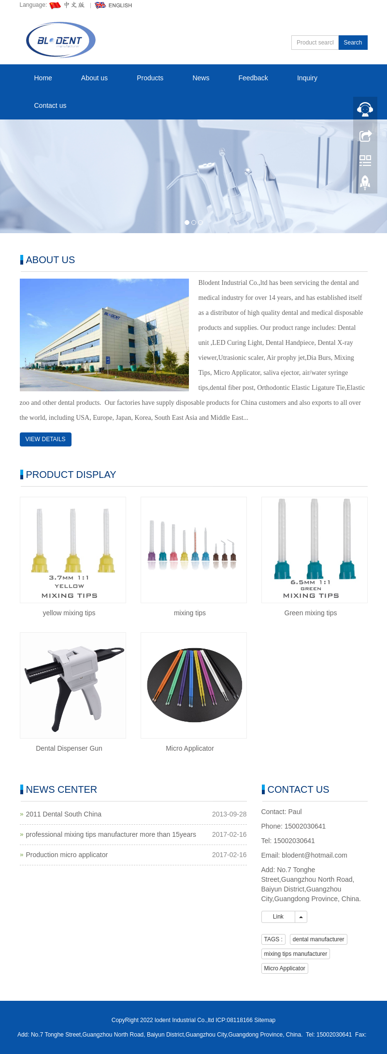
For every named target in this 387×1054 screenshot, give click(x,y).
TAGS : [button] (273, 939)
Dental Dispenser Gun (69, 748)
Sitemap (264, 1020)
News (200, 78)
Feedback (253, 78)
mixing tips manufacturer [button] (296, 953)
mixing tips (190, 613)
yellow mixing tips (69, 613)
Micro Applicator (190, 748)
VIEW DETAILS (46, 439)
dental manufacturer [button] (318, 939)
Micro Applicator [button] (284, 968)
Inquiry (307, 78)
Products (150, 78)
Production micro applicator (67, 855)
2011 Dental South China (63, 814)
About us (94, 78)
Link (278, 916)
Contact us (50, 105)
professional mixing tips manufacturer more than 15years (111, 834)
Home (43, 78)
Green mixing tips (311, 613)
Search (353, 42)
